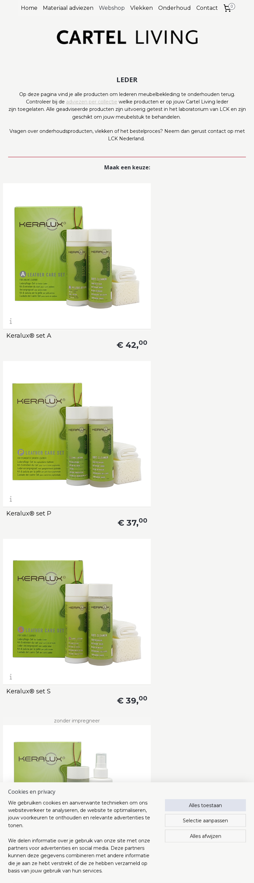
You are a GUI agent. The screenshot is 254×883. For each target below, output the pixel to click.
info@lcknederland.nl (34, 784)
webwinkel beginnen (137, 870)
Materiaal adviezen (68, 8)
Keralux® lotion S (202, 592)
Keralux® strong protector (200, 372)
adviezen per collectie (91, 102)
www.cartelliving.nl (25, 813)
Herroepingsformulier (119, 843)
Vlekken (141, 8)
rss (112, 870)
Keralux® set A (28, 266)
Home (29, 8)
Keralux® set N (113, 375)
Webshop (112, 8)
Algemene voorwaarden (122, 813)
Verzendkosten (112, 828)
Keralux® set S (198, 266)
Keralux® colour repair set (40, 480)
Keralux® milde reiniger (199, 697)
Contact (207, 8)
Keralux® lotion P (117, 592)
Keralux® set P (113, 266)
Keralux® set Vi (29, 375)
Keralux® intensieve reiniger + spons (36, 589)
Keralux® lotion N (117, 700)
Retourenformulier (116, 835)
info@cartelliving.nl (117, 784)
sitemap (100, 870)
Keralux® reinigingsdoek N (32, 697)
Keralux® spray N (117, 483)
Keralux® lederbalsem (210, 483)
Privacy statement (116, 820)
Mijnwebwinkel (196, 870)
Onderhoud (174, 8)
